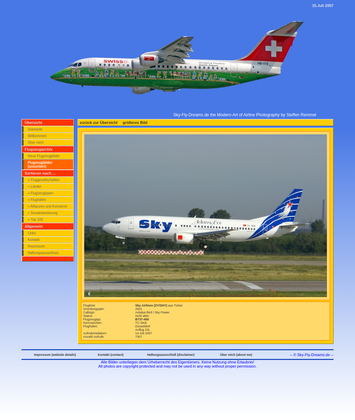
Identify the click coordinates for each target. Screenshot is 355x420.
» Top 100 (35, 219)
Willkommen (37, 136)
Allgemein (34, 226)
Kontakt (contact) (110, 354)
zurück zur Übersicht (99, 122)
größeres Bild (134, 122)
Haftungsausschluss (43, 253)
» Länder (34, 186)
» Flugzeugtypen (40, 193)
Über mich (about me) (236, 354)
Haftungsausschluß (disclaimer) (170, 354)
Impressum (36, 246)
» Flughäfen (37, 200)
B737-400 (142, 319)
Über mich (36, 142)
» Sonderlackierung (43, 213)
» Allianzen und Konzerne (47, 206)
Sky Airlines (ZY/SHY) (151, 305)
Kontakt (34, 240)
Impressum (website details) (55, 354)
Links (32, 233)
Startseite (35, 129)
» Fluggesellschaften (44, 180)
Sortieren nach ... (40, 173)
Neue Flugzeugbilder (44, 156)
